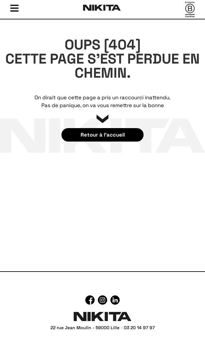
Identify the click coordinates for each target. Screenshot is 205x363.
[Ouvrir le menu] (14, 7)
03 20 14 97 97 (139, 327)
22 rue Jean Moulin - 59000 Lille (84, 327)
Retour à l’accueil (103, 134)
